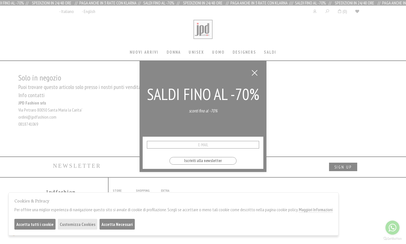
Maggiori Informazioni (316, 209)
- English (88, 11)
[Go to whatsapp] (392, 228)
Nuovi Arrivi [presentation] (144, 52)
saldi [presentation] (270, 52)
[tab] (144, 52)
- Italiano (66, 11)
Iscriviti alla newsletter (203, 160)
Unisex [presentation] (196, 52)
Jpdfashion (203, 33)
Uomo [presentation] (218, 52)
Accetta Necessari (117, 224)
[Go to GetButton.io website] (392, 238)
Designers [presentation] (244, 52)
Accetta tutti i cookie (35, 224)
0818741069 (28, 124)
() (342, 11)
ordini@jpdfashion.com (37, 117)
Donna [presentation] (174, 52)
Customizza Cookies (77, 224)
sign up (343, 167)
